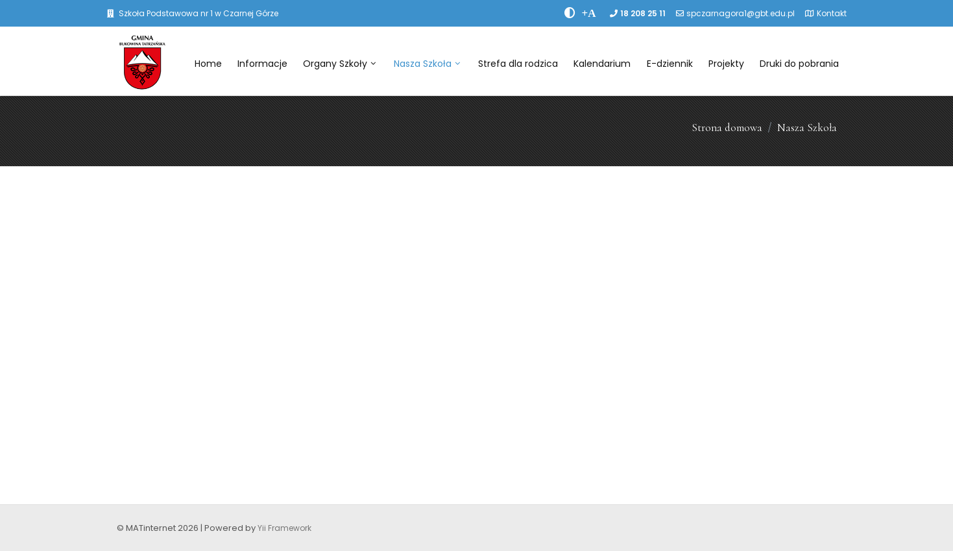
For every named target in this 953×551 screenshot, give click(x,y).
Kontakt (832, 13)
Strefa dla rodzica (518, 63)
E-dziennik (670, 63)
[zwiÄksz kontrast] (569, 13)
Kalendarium (602, 63)
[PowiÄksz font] (589, 13)
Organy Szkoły (339, 63)
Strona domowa (727, 127)
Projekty (726, 63)
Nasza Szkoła (427, 63)
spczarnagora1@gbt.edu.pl (740, 13)
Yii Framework (284, 527)
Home (208, 63)
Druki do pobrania (799, 63)
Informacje (262, 63)
